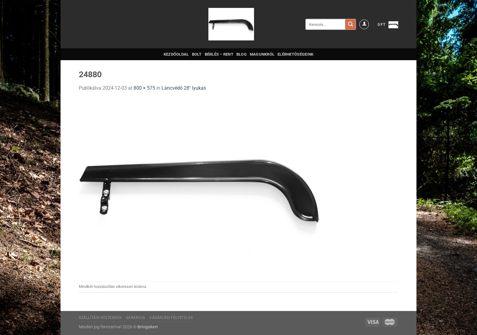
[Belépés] (364, 24)
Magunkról (262, 54)
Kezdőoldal (176, 54)
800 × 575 (144, 88)
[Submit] (350, 24)
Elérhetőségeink (295, 54)
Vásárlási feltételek (171, 318)
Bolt (197, 54)
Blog (241, 54)
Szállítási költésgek (100, 318)
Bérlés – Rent (219, 54)
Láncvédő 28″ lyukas (184, 88)
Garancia (135, 318)
